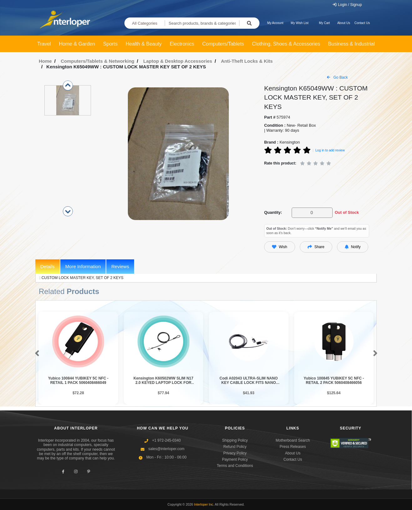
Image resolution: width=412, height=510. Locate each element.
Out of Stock (347, 212)
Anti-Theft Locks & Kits (247, 61)
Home (45, 61)
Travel (44, 44)
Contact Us (362, 23)
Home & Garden (77, 44)
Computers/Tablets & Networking (97, 61)
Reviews (120, 266)
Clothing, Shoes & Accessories (286, 44)
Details (47, 266)
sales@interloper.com (166, 449)
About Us (343, 23)
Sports (110, 44)
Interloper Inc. (204, 504)
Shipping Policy (235, 440)
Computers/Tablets (223, 44)
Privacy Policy (235, 453)
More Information (83, 266)
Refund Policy (234, 446)
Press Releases (292, 446)
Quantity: (273, 212)
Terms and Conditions (235, 465)
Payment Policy (235, 459)
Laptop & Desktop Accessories (177, 61)
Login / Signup (347, 4)
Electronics (182, 44)
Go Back (337, 77)
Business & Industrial (351, 44)
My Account (275, 23)
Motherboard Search (293, 440)
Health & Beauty (144, 44)
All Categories (144, 23)
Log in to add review (330, 150)
